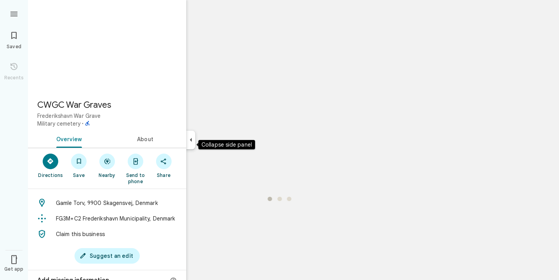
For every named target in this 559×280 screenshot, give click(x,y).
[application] (279, 140)
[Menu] (14, 13)
